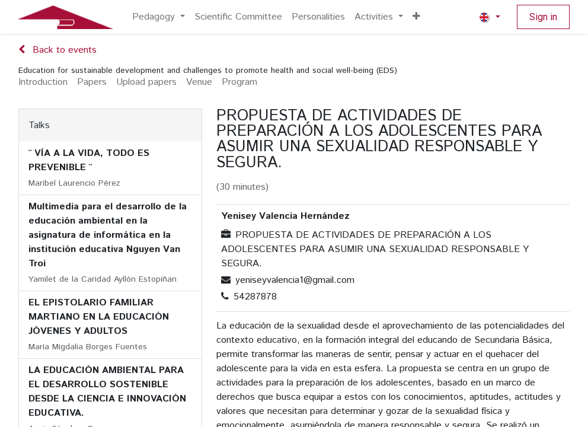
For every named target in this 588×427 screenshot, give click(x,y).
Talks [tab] (39, 125)
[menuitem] (158, 17)
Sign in (543, 17)
